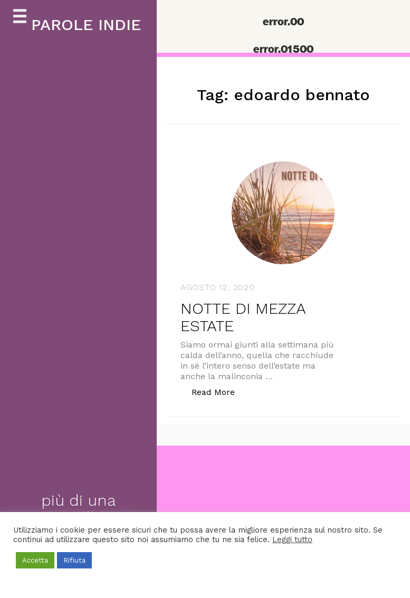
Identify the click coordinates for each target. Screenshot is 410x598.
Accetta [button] (35, 560)
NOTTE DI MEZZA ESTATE (243, 317)
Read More (219, 391)
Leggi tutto (292, 539)
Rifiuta (74, 560)
